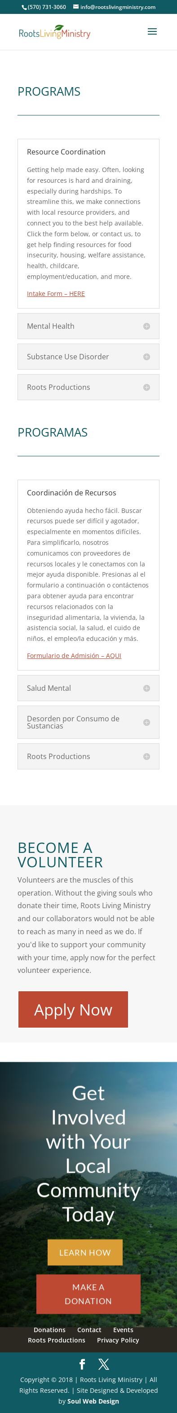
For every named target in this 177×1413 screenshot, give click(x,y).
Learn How (85, 1258)
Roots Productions (56, 1340)
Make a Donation (88, 1300)
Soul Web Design (93, 1401)
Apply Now (73, 1009)
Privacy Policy (118, 1340)
